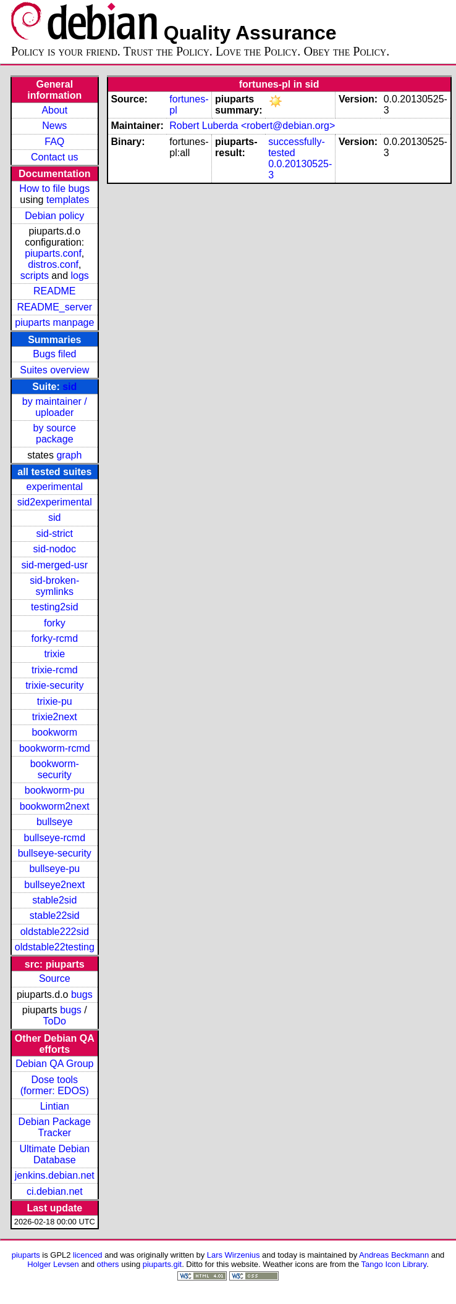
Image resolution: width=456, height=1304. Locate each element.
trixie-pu (54, 701)
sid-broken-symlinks (54, 586)
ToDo (54, 1021)
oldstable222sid (54, 931)
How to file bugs (54, 188)
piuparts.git (162, 1264)
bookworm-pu (55, 790)
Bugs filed (54, 354)
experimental (54, 486)
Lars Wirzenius (233, 1255)
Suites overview (54, 370)
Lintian (54, 1106)
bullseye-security (54, 853)
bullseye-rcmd (54, 838)
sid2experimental (54, 502)
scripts (34, 275)
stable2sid (54, 900)
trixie (54, 654)
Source (54, 978)
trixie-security (54, 685)
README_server (54, 307)
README (54, 291)
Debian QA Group (54, 1063)
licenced (88, 1255)
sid (69, 386)
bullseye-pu (54, 868)
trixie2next (54, 717)
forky (54, 623)
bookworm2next (55, 806)
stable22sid (55, 915)
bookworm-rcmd (54, 748)
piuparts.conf (53, 253)
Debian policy (54, 215)
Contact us (54, 157)
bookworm (54, 732)
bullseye (54, 821)
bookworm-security (54, 769)
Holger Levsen (53, 1264)
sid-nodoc (54, 549)
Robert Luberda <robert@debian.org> (252, 125)
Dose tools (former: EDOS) (54, 1085)
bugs (82, 994)
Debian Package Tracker (55, 1127)
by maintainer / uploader (54, 407)
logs (80, 275)
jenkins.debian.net (55, 1175)
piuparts (26, 1255)
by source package (54, 433)
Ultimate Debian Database (54, 1154)
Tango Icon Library (394, 1264)
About (54, 110)
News (54, 125)
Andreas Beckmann (394, 1255)
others (108, 1264)
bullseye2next (54, 884)
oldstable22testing (55, 947)
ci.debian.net (55, 1191)
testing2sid (54, 607)
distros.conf (53, 264)
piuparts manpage (54, 322)
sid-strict (55, 533)
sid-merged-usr (54, 565)
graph (69, 455)
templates (67, 199)
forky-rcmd (55, 638)
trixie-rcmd (55, 670)
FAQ (54, 141)
